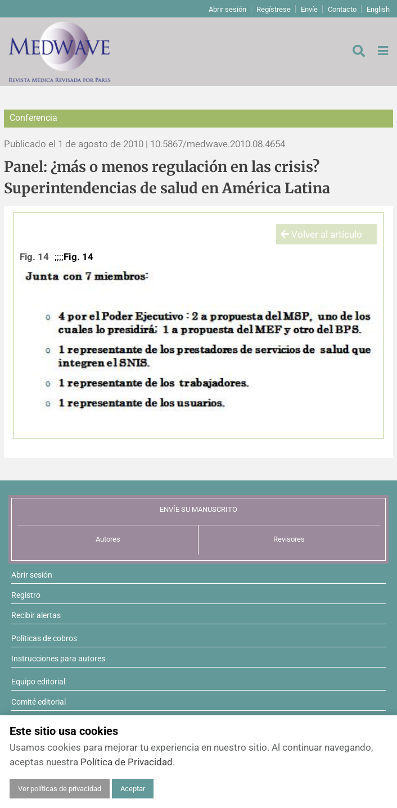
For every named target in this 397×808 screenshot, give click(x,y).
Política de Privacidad (126, 762)
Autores (108, 539)
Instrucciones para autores (58, 658)
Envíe (309, 9)
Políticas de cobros (44, 638)
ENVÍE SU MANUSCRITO (198, 509)
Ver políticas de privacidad (59, 788)
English (378, 9)
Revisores (289, 539)
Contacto (342, 9)
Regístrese (273, 9)
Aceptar (132, 788)
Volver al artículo (321, 234)
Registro (25, 595)
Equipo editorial (38, 681)
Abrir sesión (227, 9)
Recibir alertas (36, 615)
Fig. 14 (34, 256)
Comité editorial (38, 701)
